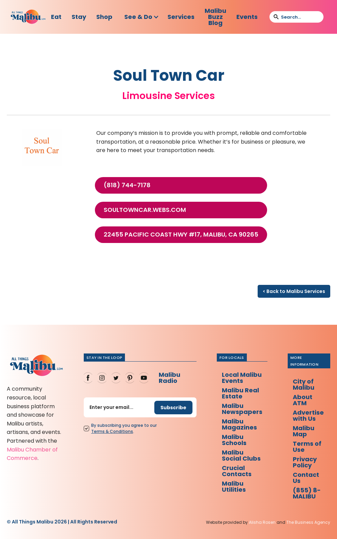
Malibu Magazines (239, 424)
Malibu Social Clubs (241, 455)
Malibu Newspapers (242, 408)
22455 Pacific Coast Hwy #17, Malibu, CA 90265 (181, 234)
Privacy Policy (305, 462)
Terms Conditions (112, 431)
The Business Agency (308, 522)
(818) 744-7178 (127, 185)
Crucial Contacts (237, 471)
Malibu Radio (169, 377)
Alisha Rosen (262, 522)
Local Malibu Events (242, 377)
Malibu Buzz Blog (215, 16)
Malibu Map (303, 431)
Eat (56, 17)
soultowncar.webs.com (145, 209)
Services (181, 17)
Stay (79, 17)
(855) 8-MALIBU (307, 493)
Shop (104, 17)
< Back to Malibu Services (294, 291)
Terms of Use (307, 446)
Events (247, 17)
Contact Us (306, 477)
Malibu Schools (234, 440)
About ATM (302, 400)
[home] (28, 17)
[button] (141, 17)
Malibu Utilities (234, 486)
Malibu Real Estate (240, 393)
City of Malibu (303, 384)
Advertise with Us (308, 415)
